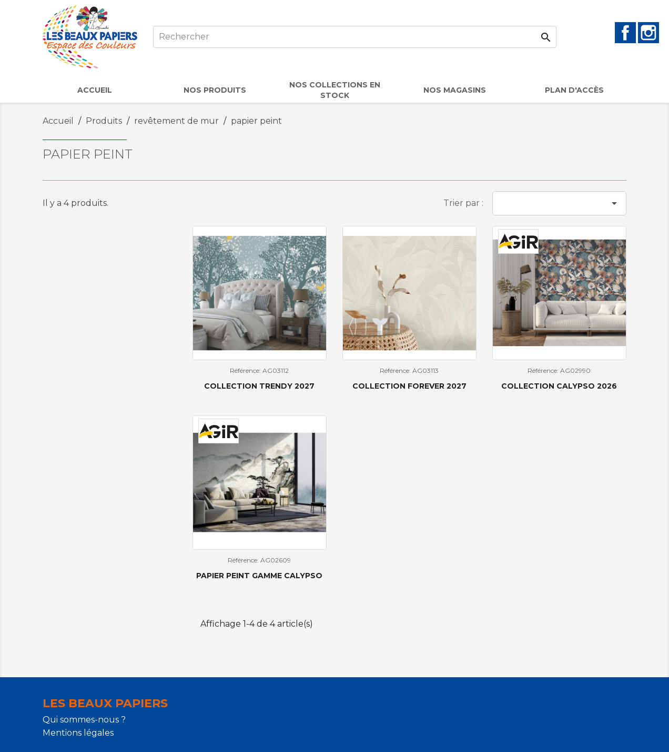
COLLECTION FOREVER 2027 (409, 386)
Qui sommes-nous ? (84, 720)
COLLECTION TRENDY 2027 (259, 386)
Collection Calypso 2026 (559, 386)
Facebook (625, 32)
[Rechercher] (354, 37)
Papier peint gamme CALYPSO (259, 575)
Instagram (648, 32)
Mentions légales (78, 733)
